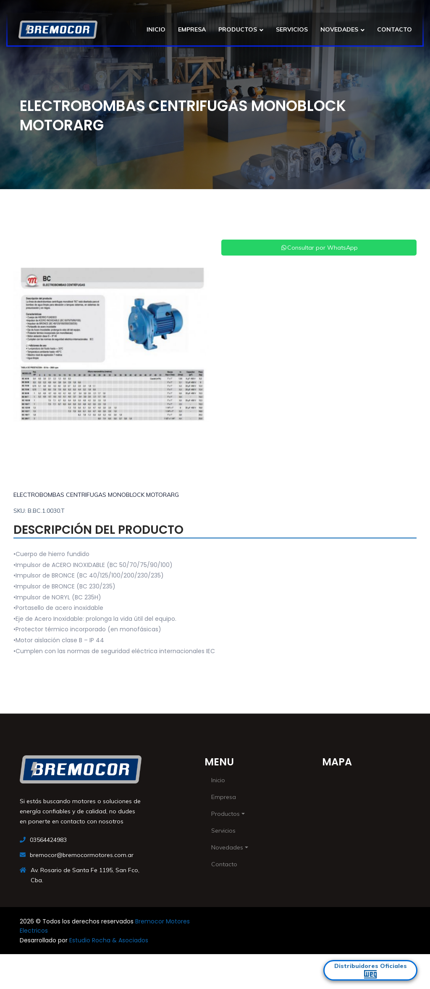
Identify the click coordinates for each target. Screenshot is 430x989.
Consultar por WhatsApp (319, 247)
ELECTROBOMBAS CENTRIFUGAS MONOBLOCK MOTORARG (96, 494)
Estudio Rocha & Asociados (108, 940)
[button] (28, 345)
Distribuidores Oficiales (370, 970)
